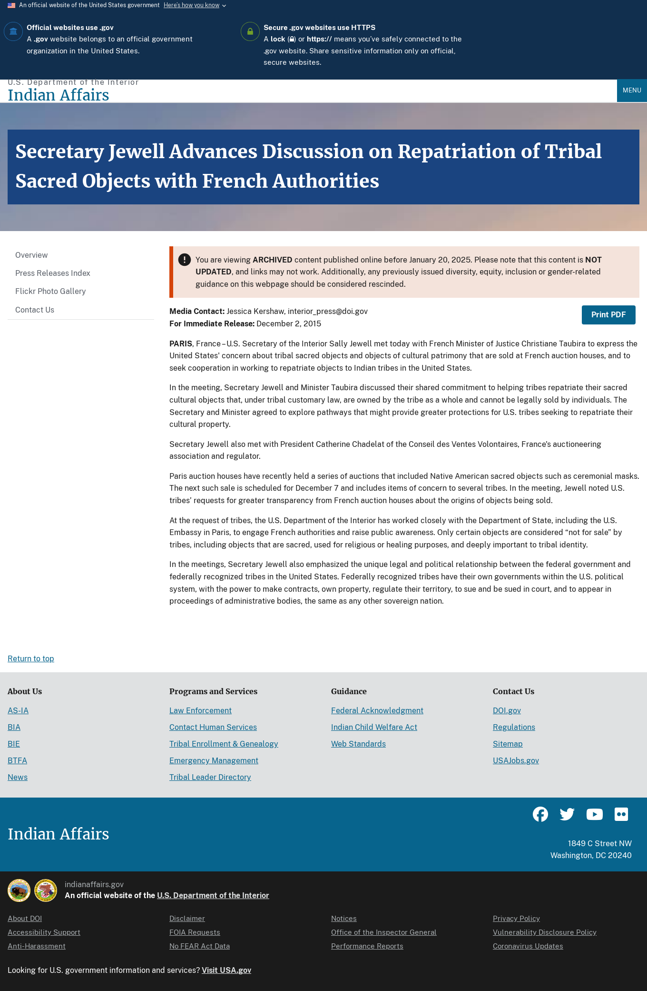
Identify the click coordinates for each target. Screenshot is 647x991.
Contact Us (34, 309)
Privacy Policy (516, 918)
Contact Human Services (213, 727)
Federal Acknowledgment (377, 710)
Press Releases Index (52, 273)
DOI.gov (507, 710)
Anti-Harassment (37, 946)
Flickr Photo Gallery (50, 291)
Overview (31, 255)
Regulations (514, 727)
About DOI (25, 918)
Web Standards (358, 743)
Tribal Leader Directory (210, 777)
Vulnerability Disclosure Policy (545, 932)
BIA (14, 727)
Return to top (31, 658)
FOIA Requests (194, 932)
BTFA (17, 760)
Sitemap (508, 743)
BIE (14, 743)
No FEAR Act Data (199, 946)
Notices (344, 918)
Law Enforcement (200, 710)
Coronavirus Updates (528, 946)
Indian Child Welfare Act (374, 727)
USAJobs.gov (516, 760)
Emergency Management (213, 760)
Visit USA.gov (226, 970)
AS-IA (18, 710)
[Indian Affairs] (312, 95)
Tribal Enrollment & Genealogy (223, 743)
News (18, 777)
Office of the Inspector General (384, 932)
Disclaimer (187, 918)
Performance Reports (367, 946)
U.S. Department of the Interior (213, 895)
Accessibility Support (44, 932)
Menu (632, 90)
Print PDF (608, 314)
